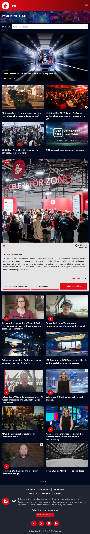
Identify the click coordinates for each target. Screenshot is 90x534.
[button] (86, 5)
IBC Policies (59, 489)
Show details (77, 279)
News (7, 162)
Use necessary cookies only (16, 286)
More (43, 481)
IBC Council (44, 489)
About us (33, 493)
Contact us (45, 493)
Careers (57, 493)
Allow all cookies (73, 286)
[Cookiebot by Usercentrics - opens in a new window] (77, 246)
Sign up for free (45, 515)
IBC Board (30, 489)
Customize (45, 286)
